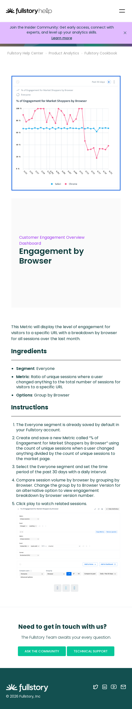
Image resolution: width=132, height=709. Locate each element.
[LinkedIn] (74, 588)
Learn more (61, 38)
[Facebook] (57, 588)
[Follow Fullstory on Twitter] (95, 686)
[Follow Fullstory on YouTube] (114, 686)
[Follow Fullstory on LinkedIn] (104, 686)
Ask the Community (42, 651)
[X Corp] (66, 588)
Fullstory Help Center (25, 53)
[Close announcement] (125, 33)
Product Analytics (64, 53)
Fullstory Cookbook (101, 53)
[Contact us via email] (123, 686)
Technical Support (91, 651)
